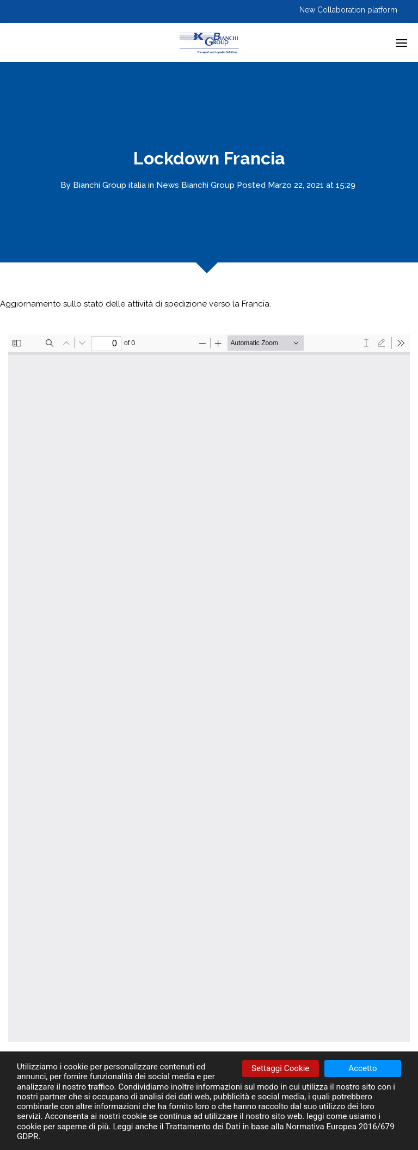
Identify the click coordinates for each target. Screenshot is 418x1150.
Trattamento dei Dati (203, 1126)
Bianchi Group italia (109, 185)
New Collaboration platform (348, 9)
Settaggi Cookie (280, 1068)
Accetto (362, 1068)
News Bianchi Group (195, 185)
